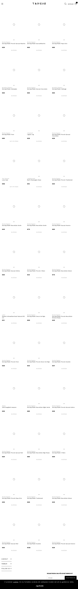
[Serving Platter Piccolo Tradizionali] (64, 161)
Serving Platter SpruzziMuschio (36, 43)
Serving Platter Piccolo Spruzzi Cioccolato (61, 135)
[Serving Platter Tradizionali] (39, 479)
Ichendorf (30, 133)
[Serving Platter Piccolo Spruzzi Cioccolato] (64, 115)
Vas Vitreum (5, 178)
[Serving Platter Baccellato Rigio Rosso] (39, 434)
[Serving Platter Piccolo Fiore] (14, 343)
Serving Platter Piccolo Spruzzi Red (12, 452)
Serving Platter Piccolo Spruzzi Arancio (63, 543)
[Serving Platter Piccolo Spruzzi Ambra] (64, 388)
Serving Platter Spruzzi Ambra (11, 271)
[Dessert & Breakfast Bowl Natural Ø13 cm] (14, 297)
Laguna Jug (30, 134)
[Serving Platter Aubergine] (14, 70)
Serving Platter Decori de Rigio (36, 316)
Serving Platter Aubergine (9, 89)
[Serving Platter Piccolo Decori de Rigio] (39, 343)
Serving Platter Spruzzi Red (10, 543)
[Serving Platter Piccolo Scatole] (64, 343)
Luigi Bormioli (31, 178)
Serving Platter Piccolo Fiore (10, 362)
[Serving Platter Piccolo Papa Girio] (14, 479)
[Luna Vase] (14, 161)
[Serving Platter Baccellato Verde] (14, 206)
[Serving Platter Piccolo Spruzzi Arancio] (64, 525)
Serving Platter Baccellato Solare (62, 271)
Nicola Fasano (6, 42)
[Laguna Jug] (39, 115)
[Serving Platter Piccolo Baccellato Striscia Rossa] (64, 297)
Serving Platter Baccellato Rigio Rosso (38, 452)
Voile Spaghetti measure (9, 407)
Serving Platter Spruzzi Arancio (61, 225)
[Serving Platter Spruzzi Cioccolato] (39, 70)
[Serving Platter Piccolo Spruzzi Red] (14, 434)
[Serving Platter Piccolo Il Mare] (39, 252)
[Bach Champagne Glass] (39, 161)
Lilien (3, 315)
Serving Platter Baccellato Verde (11, 225)
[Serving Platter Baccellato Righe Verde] (39, 388)
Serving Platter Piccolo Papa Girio (12, 498)
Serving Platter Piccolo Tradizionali (62, 180)
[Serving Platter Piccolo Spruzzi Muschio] (14, 24)
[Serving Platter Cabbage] (64, 70)
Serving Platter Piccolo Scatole (61, 362)
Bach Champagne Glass (34, 180)
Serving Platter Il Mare (58, 452)
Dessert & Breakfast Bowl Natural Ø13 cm (13, 317)
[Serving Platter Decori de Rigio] (39, 297)
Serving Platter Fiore (8, 134)
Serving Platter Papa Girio (59, 43)
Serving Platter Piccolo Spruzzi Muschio (13, 43)
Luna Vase (5, 180)
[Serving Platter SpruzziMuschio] (39, 24)
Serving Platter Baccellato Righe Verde (38, 407)
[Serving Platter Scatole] (39, 525)
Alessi (3, 406)
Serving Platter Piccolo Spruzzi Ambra (63, 407)
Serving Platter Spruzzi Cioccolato (37, 89)
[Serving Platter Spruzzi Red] (14, 525)
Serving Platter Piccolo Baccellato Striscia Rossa (62, 317)
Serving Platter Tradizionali (35, 498)
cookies (15, 582)
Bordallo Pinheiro (7, 87)
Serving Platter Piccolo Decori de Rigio (38, 362)
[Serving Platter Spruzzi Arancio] (64, 206)
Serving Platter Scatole (34, 543)
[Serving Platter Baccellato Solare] (64, 252)
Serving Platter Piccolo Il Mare (36, 271)
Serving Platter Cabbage (59, 89)
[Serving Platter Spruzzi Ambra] (14, 252)
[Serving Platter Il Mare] (64, 434)
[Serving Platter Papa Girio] (64, 24)
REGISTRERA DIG (70, 577)
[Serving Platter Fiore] (14, 115)
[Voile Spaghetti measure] (14, 388)
